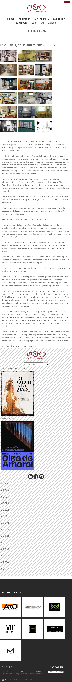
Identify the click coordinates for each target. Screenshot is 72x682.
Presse (23, 671)
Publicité (5, 671)
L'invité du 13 (41, 18)
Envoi (46, 364)
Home (10, 18)
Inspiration (24, 18)
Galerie (52, 22)
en (68, 2)
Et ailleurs (21, 22)
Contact (39, 671)
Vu (42, 22)
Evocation (59, 18)
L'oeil (34, 22)
